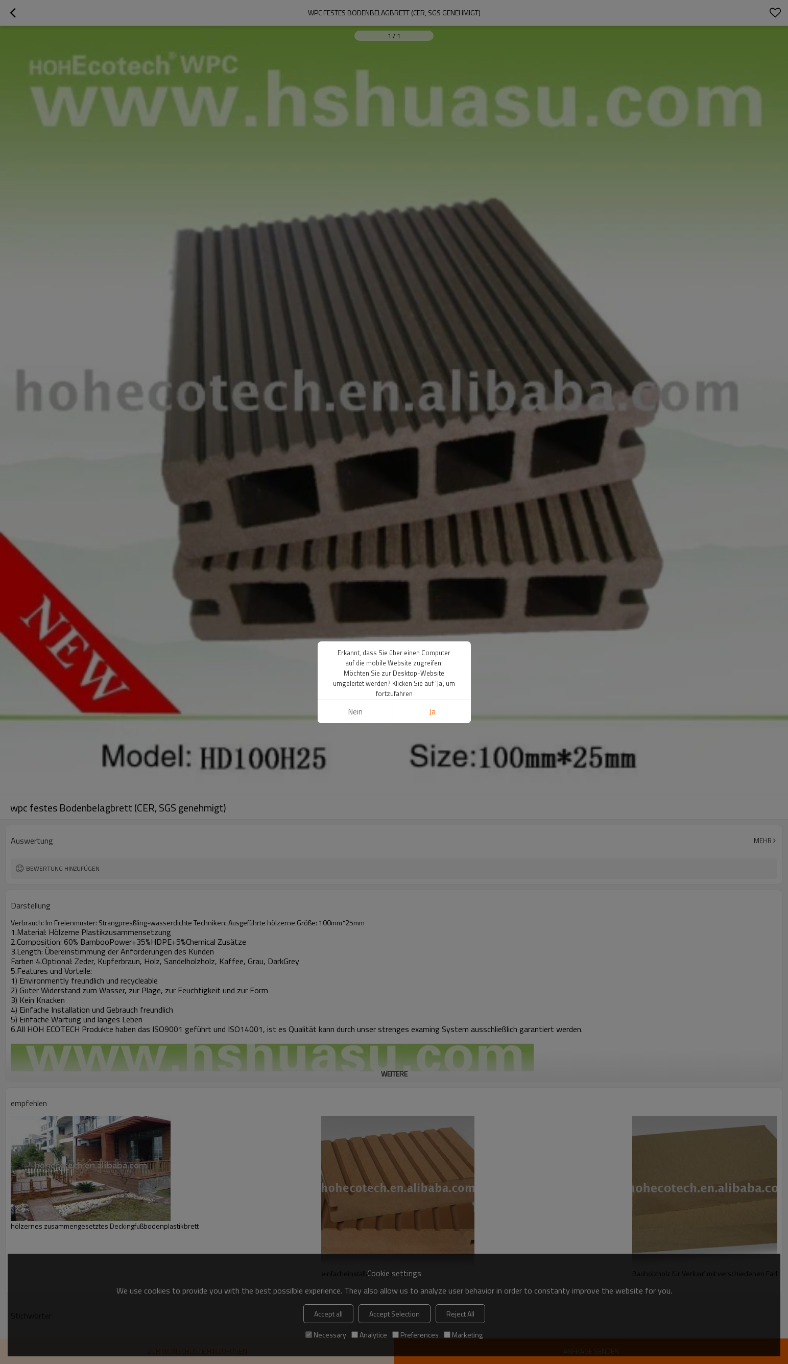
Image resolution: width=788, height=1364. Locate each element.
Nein (355, 711)
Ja (432, 711)
